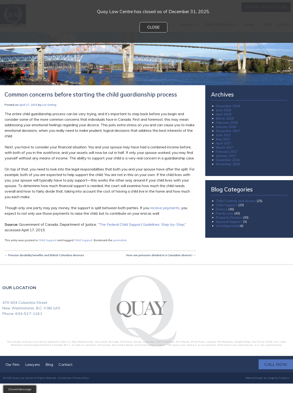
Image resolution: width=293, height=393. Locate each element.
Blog (49, 364)
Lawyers (32, 364)
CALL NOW (275, 364)
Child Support (47, 240)
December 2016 (228, 160)
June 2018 (223, 110)
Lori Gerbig (49, 104)
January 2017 (226, 156)
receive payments (165, 207)
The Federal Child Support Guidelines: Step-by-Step (141, 224)
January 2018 (226, 127)
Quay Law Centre (22, 377)
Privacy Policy (81, 377)
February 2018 (227, 122)
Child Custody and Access (236, 201)
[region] (146, 58)
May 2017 (223, 139)
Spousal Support (229, 222)
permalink (120, 240)
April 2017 (223, 143)
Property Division (229, 217)
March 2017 (224, 147)
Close (153, 27)
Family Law (224, 213)
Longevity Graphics (278, 377)
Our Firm (13, 364)
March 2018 (224, 118)
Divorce (221, 209)
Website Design (254, 377)
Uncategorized (227, 226)
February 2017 (227, 152)
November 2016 (228, 164)
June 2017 (223, 135)
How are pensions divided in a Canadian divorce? (161, 255)
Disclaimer (65, 377)
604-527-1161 (28, 313)
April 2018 (223, 114)
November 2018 (228, 106)
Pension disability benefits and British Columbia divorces (44, 255)
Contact (65, 364)
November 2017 (228, 131)
